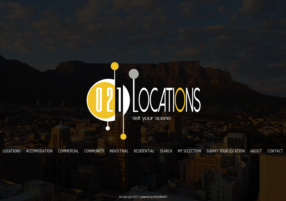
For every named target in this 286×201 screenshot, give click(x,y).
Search (166, 151)
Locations (12, 151)
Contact (275, 151)
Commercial (68, 151)
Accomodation (39, 151)
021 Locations (143, 100)
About (256, 151)
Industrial (119, 151)
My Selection (189, 151)
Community (94, 151)
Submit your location (225, 151)
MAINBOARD (160, 197)
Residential (144, 151)
